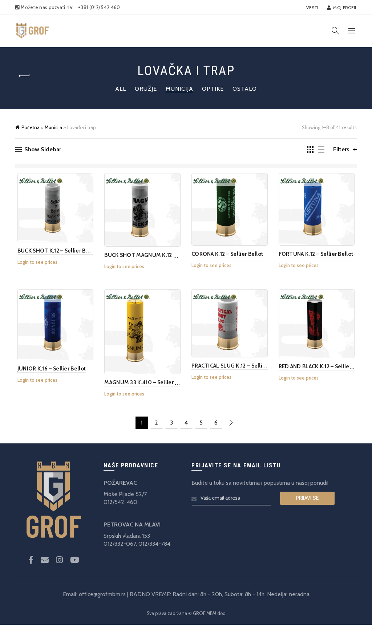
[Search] (335, 30)
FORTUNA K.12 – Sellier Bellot (317, 255)
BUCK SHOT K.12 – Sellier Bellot (55, 252)
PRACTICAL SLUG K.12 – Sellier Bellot (237, 368)
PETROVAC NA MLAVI (132, 526)
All (120, 88)
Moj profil (342, 7)
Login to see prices (35, 263)
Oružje (146, 88)
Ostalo (244, 88)
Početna (30, 127)
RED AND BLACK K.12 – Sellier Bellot (324, 368)
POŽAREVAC (120, 484)
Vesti (312, 7)
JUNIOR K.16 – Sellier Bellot (49, 370)
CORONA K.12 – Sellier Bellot (227, 255)
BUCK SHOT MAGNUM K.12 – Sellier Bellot (156, 256)
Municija (179, 88)
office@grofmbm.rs (102, 596)
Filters (341, 149)
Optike (213, 88)
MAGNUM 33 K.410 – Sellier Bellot (146, 385)
